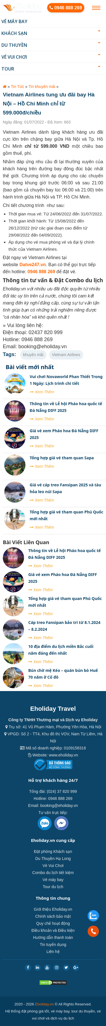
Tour (50, 69)
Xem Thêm (42, 392)
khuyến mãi (33, 354)
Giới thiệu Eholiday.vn (53, 909)
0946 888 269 (65, 7)
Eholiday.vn (44, 1004)
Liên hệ (52, 951)
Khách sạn (50, 33)
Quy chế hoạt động (53, 923)
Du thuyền (50, 45)
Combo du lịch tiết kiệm (53, 872)
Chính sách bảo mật (53, 916)
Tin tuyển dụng (53, 944)
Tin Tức (17, 86)
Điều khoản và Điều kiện (53, 930)
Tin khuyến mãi (42, 86)
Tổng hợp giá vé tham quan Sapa (62, 457)
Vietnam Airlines (66, 354)
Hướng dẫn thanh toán (53, 937)
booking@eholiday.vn (59, 805)
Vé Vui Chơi (50, 57)
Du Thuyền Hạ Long (53, 858)
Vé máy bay (14, 21)
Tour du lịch (53, 886)
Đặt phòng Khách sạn (53, 851)
